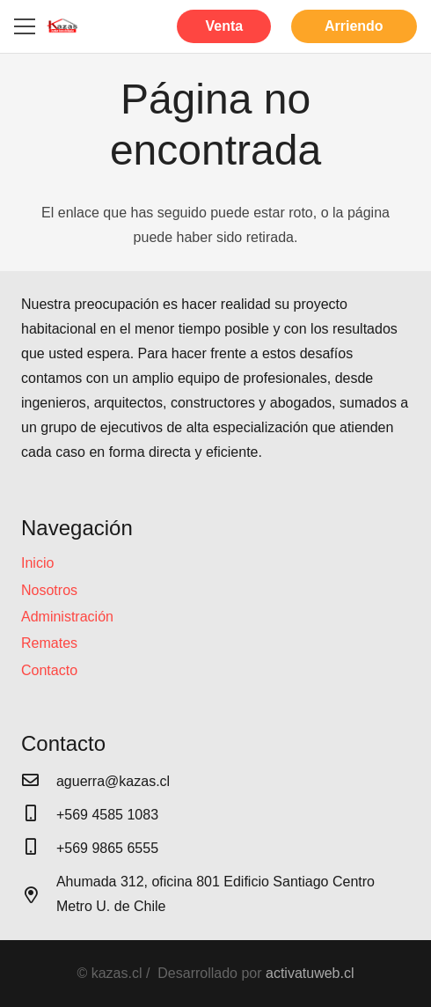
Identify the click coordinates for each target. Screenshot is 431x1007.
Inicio (37, 562)
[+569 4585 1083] (38, 815)
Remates (49, 643)
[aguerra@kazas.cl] (38, 781)
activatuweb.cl (310, 973)
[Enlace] (62, 26)
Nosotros (49, 590)
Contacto (49, 670)
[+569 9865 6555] (38, 848)
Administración (67, 616)
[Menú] (25, 26)
